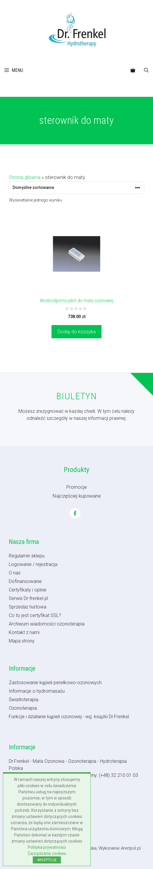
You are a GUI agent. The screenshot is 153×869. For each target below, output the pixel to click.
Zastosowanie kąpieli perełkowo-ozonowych (55, 682)
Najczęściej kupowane (76, 496)
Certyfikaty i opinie (28, 590)
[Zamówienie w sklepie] (76, 187)
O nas (14, 573)
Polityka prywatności (47, 847)
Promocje (76, 487)
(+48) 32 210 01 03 (118, 775)
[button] (146, 70)
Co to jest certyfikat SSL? (35, 615)
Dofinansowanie (25, 581)
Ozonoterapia (23, 708)
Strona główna (24, 177)
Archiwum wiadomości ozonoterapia (47, 624)
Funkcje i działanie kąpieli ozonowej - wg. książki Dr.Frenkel (69, 716)
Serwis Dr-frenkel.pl (28, 598)
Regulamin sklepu (26, 556)
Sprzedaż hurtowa (27, 607)
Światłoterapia (23, 699)
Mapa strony (22, 641)
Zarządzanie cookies (46, 853)
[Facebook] (75, 513)
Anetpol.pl (131, 848)
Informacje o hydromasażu (37, 691)
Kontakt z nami (24, 632)
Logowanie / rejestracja (33, 564)
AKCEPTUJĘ (46, 860)
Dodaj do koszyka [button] (76, 331)
